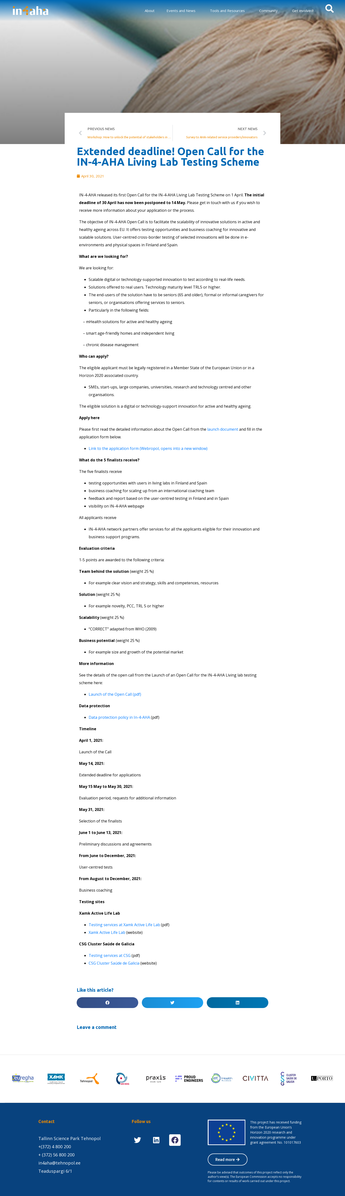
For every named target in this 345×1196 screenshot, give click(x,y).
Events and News (181, 10)
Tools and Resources (227, 10)
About (150, 10)
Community (268, 10)
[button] (107, 1002)
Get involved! (303, 10)
